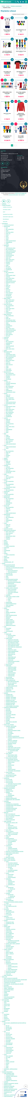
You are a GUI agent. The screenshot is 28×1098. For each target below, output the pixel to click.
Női (4, 1024)
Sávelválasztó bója (10, 936)
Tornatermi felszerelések (7, 1071)
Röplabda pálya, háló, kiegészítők (13, 799)
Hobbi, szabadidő (7, 821)
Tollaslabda (8, 878)
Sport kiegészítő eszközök (9, 564)
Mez (7, 1058)
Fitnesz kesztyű (11, 773)
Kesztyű (7, 1063)
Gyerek (5, 1045)
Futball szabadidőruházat (13, 651)
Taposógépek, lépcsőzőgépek (14, 770)
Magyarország (7, 226)
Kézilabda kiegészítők (10, 703)
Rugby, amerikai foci (8, 975)
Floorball (5, 920)
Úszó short (8, 289)
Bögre (7, 527)
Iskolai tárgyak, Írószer (10, 487)
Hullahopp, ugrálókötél (12, 740)
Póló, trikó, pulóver (10, 232)
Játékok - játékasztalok (9, 988)
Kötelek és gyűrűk (7, 1084)
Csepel (5, 523)
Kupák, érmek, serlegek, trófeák (12, 596)
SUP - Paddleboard (10, 933)
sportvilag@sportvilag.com (6, 159)
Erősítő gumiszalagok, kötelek (14, 730)
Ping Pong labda (9, 780)
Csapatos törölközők (8, 998)
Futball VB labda (11, 674)
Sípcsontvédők (9, 677)
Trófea (9, 600)
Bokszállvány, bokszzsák (11, 971)
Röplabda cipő (9, 789)
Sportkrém (10, 593)
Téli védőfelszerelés (10, 911)
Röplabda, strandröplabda (16, 6)
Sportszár (10, 648)
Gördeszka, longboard (12, 827)
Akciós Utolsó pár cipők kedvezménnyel (12, 981)
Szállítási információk (5, 170)
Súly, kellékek (11, 733)
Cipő (7, 227)
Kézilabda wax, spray (10, 700)
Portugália (6, 465)
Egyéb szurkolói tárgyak (11, 240)
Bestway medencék (10, 816)
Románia (6, 541)
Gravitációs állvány (12, 586)
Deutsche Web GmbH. (13, 194)
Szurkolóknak (5, 223)
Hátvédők (8, 718)
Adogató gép (12, 888)
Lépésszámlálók (9, 574)
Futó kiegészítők (9, 631)
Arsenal (5, 393)
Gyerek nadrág (9, 1051)
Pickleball (8, 893)
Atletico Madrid (7, 298)
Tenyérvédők (8, 713)
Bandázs (9, 968)
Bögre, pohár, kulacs (10, 259)
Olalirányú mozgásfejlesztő (13, 736)
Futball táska (8, 690)
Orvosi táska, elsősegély (13, 592)
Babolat (11, 868)
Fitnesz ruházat (9, 772)
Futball (5, 632)
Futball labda (8, 665)
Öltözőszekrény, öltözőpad (9, 1090)
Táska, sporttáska (9, 605)
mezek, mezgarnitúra (10, 546)
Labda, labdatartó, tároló (9, 1073)
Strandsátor (8, 945)
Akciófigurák (8, 268)
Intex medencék (9, 818)
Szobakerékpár (11, 765)
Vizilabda (8, 927)
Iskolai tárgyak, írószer (10, 248)
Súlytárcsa (10, 744)
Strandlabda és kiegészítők (13, 940)
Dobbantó (6, 1081)
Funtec (7, 903)
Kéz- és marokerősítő (12, 742)
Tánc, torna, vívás (7, 904)
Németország (7, 497)
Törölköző (8, 263)
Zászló (7, 237)
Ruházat (3, 1021)
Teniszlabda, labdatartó (13, 862)
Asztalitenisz (6, 778)
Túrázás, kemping (7, 949)
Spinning (9, 766)
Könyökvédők (8, 711)
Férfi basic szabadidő (10, 1038)
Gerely (7, 610)
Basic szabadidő (9, 1055)
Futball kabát (10, 659)
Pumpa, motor (7, 1005)
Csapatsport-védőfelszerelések (10, 707)
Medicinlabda (8, 1079)
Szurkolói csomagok (8, 528)
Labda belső (8, 1077)
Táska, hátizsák (9, 413)
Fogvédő (9, 965)
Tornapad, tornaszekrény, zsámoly (11, 1083)
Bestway (6, 1017)
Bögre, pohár (8, 369)
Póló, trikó (8, 266)
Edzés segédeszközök (10, 680)
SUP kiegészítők (9, 948)
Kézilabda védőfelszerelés (11, 701)
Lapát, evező (6, 1001)
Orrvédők (8, 720)
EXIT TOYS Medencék (10, 814)
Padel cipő (10, 890)
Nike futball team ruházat (13, 642)
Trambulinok (8, 845)
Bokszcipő (8, 960)
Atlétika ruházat (9, 623)
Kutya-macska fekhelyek (9, 996)
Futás (5, 626)
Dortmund (6, 338)
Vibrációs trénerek (11, 769)
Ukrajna (5, 556)
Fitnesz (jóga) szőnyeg (12, 756)
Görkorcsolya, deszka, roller (11, 822)
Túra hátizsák (8, 956)
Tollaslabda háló (11, 881)
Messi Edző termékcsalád (13, 681)
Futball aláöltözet (11, 658)
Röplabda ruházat (9, 790)
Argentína (6, 459)
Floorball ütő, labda (10, 922)
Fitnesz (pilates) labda (12, 755)
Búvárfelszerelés (9, 937)
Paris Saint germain (8, 304)
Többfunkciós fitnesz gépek (13, 760)
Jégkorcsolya (8, 910)
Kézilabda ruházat (9, 695)
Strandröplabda (11, 795)
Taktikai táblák (11, 684)
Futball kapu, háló (9, 688)
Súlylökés (8, 618)
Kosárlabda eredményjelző (11, 808)
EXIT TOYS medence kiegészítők (13, 815)
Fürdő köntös (8, 930)
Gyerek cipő (8, 1053)
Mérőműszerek (11, 583)
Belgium (5, 479)
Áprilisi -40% (4, 976)
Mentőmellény (9, 935)
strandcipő (6, 1009)
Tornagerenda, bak (8, 1092)
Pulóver (7, 425)
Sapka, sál (8, 233)
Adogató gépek (11, 871)
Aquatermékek (9, 932)
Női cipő (7, 1025)
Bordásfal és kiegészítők (9, 1086)
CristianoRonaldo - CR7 (9, 562)
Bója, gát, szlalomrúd (12, 682)
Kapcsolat (3, 178)
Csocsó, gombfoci (10, 831)
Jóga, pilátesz (9, 753)
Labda (7, 243)
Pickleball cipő (11, 897)
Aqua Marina (6, 1014)
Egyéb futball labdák (12, 669)
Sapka (7, 1064)
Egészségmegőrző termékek (12, 579)
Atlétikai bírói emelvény (11, 625)
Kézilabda (6, 693)
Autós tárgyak (9, 256)
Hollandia (6, 492)
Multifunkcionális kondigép (13, 749)
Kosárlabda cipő (9, 811)
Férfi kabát (8, 1041)
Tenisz (7, 861)
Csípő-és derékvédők (10, 717)
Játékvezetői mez (11, 654)
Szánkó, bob (8, 913)
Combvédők (8, 716)
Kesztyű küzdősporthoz (13, 966)
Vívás (7, 907)
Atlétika (5, 608)
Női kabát (8, 1030)
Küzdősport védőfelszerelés (12, 963)
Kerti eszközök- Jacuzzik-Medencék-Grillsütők (13, 983)
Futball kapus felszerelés (13, 639)
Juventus (6, 417)
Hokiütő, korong (9, 917)
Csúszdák (10, 842)
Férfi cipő (8, 1032)
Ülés (5, 1007)
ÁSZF (2, 172)
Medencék (6, 812)
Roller (9, 824)
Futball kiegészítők (10, 678)
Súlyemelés (10, 729)
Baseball (6, 924)
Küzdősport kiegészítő (10, 972)
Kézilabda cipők (9, 694)
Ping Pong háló (9, 779)
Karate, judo (8, 973)
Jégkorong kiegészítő (10, 919)
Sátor (7, 955)
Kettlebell (10, 734)
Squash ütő (10, 875)
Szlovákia (6, 543)
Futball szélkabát (11, 652)
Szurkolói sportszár (10, 255)
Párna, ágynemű (9, 260)
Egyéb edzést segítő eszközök (14, 747)
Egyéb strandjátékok (12, 942)
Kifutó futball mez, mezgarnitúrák (15, 646)
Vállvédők (8, 723)
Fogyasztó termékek (12, 585)
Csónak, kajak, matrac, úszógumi (13, 943)
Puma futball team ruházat (13, 645)
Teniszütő (10, 867)
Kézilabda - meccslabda (11, 698)
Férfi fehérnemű (9, 1043)
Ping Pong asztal (9, 782)
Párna (7, 236)
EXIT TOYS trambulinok (13, 850)
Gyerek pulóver (9, 1048)
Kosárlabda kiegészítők (11, 809)
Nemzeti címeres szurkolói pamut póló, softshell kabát (15, 979)
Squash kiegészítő (12, 877)
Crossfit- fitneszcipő (10, 776)
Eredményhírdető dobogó (11, 603)
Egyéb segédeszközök (12, 685)
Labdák (5, 992)
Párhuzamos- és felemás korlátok (11, 1094)
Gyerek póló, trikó (9, 1047)
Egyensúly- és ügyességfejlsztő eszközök (14, 851)
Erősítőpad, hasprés (12, 743)
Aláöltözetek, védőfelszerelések (10, 1068)
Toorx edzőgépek (11, 727)
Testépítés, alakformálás (11, 726)
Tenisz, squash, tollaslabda (9, 860)
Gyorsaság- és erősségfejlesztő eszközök (15, 567)
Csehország (6, 547)
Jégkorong (6, 916)
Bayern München (7, 314)
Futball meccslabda (12, 668)
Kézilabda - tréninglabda (11, 697)
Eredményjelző (9, 602)
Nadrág (7, 288)
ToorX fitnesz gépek (14, 750)
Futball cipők (8, 634)
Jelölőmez (10, 655)
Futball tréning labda (12, 667)
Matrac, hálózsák (9, 952)
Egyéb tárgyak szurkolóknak (10, 530)
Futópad (9, 763)
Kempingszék (9, 958)
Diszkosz (8, 613)
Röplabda (8, 792)
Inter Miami (6, 544)
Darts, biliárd (8, 829)
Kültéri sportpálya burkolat (11, 615)
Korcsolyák (6, 985)
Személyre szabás (4, 171)
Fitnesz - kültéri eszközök (9, 858)
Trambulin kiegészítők (12, 848)
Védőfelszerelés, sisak (12, 828)
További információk (6, 205)
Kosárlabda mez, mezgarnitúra (12, 803)
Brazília (5, 482)
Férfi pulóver (8, 1035)
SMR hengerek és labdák (11, 775)
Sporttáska (8, 606)
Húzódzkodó (10, 746)
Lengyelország (7, 495)
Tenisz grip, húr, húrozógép (13, 864)
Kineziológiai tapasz (12, 590)
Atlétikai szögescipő (10, 622)
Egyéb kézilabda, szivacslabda (12, 706)
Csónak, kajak (7, 1020)
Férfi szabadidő (9, 1044)
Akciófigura (8, 464)
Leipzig (5, 350)
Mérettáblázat (4, 177)
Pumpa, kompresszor (10, 566)
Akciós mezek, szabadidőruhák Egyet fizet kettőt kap (15, 1022)
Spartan (5, 1015)
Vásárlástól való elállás (5, 174)
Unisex (5, 1054)
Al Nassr (5, 553)
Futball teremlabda (12, 672)
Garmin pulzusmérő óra (13, 570)
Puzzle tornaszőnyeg (8, 1096)
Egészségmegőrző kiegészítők (14, 582)
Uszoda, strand (7, 926)
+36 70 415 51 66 (4, 157)
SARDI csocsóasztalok (12, 834)
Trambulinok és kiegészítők (10, 982)
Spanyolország (7, 514)
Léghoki (7, 837)
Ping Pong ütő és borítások (11, 785)
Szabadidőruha (9, 242)
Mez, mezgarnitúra (10, 229)
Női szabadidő (9, 1028)
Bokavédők (8, 710)
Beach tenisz (8, 899)
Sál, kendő (8, 1057)
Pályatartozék (11, 887)
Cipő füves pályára (12, 635)
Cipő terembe (10, 636)
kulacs (7, 235)
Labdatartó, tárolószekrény (11, 1080)
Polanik (7, 609)
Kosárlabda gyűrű (9, 806)
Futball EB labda (11, 675)
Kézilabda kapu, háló (10, 704)
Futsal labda (10, 671)
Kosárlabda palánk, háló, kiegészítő (13, 805)
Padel (7, 886)
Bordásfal (6, 995)
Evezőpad (10, 767)
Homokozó (10, 844)
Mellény (7, 1060)
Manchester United (8, 351)
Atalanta (5, 458)
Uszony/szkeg (7, 1004)
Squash (7, 873)
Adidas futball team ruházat (13, 644)
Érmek (9, 599)
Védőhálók (8, 595)
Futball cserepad (9, 687)
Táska (7, 239)
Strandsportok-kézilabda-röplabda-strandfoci (13, 901)
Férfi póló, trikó (9, 1034)
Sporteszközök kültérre (9, 989)
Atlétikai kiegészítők (10, 621)
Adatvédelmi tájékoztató (6, 175)
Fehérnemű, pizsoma (10, 252)
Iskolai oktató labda (10, 1074)
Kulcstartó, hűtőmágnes (11, 321)
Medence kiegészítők (10, 819)
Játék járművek (9, 854)
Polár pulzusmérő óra (12, 572)
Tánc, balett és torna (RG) (11, 906)
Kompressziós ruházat (10, 691)
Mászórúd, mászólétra (8, 1087)
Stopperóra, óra (9, 573)
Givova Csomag (9, 664)
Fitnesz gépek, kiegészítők (11, 757)
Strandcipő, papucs (10, 946)
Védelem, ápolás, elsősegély (12, 587)
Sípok (7, 576)
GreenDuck (6, 1018)
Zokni (5, 1070)
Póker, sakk (8, 835)
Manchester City (7, 371)
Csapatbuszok (9, 269)
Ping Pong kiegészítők (10, 786)
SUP (3, 1012)
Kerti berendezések (10, 838)
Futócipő (7, 629)
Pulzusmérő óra (9, 569)
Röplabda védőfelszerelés (11, 798)
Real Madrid (6, 245)
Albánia (5, 559)
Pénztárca (8, 262)
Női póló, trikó (9, 1027)
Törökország (6, 557)
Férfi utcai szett (9, 1037)
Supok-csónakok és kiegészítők (10, 978)
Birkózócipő (8, 962)
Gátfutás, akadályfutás (11, 612)
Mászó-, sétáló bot (10, 953)
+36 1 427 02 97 (4, 158)
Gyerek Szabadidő (9, 1050)
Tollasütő (10, 880)
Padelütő (9, 891)
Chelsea (5, 380)
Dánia (5, 549)
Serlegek (9, 597)
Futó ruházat (8, 628)
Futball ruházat (9, 638)
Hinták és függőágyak (12, 839)
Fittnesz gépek (7, 991)
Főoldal (3, 6)
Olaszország (6, 505)
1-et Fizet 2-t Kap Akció (9, 224)
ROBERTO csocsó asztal (13, 832)
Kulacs (7, 577)
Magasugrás (8, 616)
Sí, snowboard (9, 914)
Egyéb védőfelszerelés (12, 969)
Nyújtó (5, 1093)
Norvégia (6, 560)
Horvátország (6, 491)
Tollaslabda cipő (11, 884)
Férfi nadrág (8, 1040)
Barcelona (6, 271)
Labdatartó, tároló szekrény (11, 1076)
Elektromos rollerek (10, 857)
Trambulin (10, 847)
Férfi (5, 1031)
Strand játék (8, 939)
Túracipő (7, 950)
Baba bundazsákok (8, 986)
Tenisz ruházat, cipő (12, 865)
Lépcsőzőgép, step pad (13, 759)
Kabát (7, 230)
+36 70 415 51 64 (4, 155)
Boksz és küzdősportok (9, 959)
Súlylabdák (10, 731)
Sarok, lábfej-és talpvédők (11, 721)
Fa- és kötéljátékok (12, 841)
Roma (5, 445)
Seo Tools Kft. (22, 194)
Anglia (5, 474)
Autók (9, 855)
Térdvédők (8, 708)
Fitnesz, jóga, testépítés (9, 724)
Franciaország (7, 488)
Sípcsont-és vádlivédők (11, 714)
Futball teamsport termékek (13, 661)
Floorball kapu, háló (10, 923)
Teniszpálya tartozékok (12, 870)
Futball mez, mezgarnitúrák (13, 641)
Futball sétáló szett (12, 657)
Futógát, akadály (9, 619)
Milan (5, 433)
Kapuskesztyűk (11, 662)
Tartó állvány (10, 752)
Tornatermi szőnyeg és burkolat (10, 1089)
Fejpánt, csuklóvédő (10, 1061)
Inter (5, 449)
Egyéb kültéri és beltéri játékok (12, 852)
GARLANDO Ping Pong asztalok (14, 783)
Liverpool (6, 404)
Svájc (5, 551)
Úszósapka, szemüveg (10, 929)
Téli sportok (6, 909)
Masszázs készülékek (12, 580)
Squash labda (11, 874)
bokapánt (6, 1011)
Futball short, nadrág (12, 649)
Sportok (7, 6)
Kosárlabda (6, 801)
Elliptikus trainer (11, 762)
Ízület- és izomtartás (12, 589)
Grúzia (5, 540)
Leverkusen (6, 337)
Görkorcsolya (10, 825)
